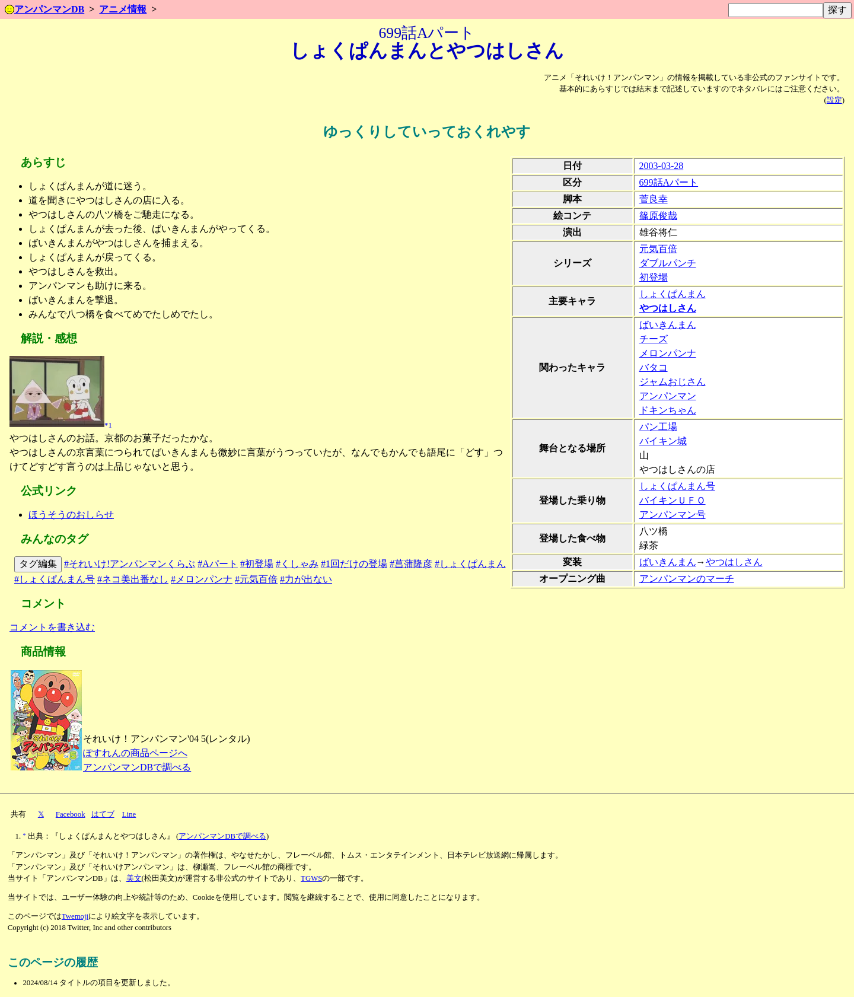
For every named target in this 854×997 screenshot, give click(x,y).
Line (129, 814)
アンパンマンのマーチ (686, 579)
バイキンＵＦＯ (672, 500)
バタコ (653, 367)
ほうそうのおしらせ (71, 514)
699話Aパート (669, 182)
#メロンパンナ (201, 579)
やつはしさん (667, 308)
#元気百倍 (256, 579)
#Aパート (217, 564)
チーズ (653, 339)
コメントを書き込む (52, 627)
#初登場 (256, 564)
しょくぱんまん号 (677, 486)
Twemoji (75, 916)
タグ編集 (38, 564)
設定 (834, 100)
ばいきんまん (667, 325)
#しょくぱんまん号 (54, 579)
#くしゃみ (297, 564)
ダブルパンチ (667, 263)
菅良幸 (653, 199)
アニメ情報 (122, 9)
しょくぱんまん (672, 294)
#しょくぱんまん (470, 564)
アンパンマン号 (672, 514)
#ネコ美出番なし (132, 579)
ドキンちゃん (667, 410)
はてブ (102, 814)
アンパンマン (667, 396)
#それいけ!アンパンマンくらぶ (129, 564)
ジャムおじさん (672, 382)
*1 (108, 425)
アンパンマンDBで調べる (137, 767)
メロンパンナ (667, 353)
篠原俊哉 (658, 216)
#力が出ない (306, 579)
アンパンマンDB (44, 9)
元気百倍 (658, 249)
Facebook (70, 814)
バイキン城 (663, 441)
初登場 (653, 277)
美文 (134, 878)
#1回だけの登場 (354, 564)
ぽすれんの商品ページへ (135, 753)
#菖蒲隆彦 (411, 564)
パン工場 (658, 427)
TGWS (311, 878)
